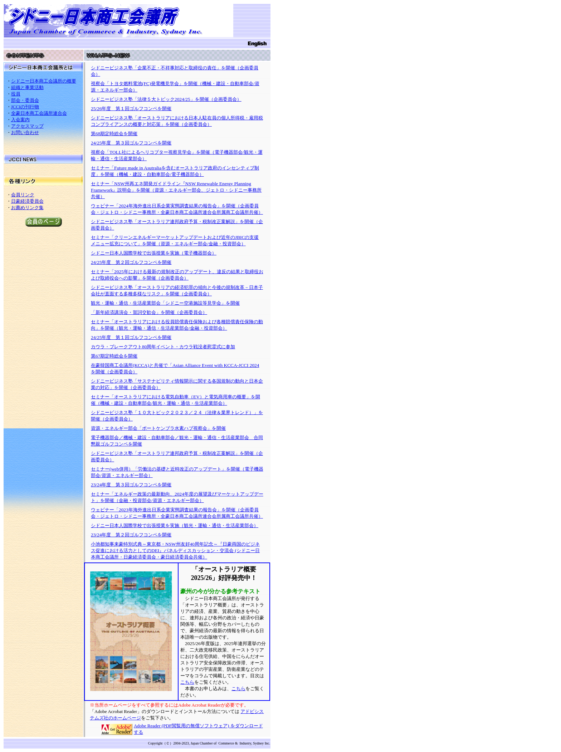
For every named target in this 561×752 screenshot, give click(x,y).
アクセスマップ (27, 126)
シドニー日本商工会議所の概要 (43, 81)
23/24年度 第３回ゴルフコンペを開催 (131, 484)
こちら (187, 682)
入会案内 (20, 119)
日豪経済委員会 (27, 201)
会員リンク (22, 194)
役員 (15, 94)
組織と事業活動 (27, 87)
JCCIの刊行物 (25, 106)
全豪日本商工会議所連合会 (39, 113)
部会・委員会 (25, 100)
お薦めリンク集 (27, 207)
